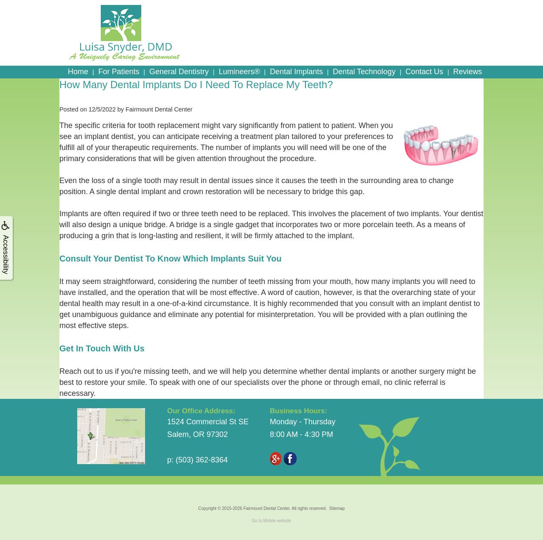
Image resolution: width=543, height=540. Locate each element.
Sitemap (337, 508)
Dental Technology (364, 71)
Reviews (467, 71)
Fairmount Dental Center (267, 508)
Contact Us (424, 71)
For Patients (118, 71)
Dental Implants (296, 71)
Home (78, 71)
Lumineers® (239, 71)
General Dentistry (179, 71)
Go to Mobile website (271, 520)
